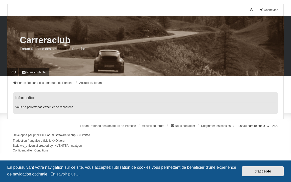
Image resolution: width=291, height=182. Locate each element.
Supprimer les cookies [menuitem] (216, 126)
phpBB (37, 135)
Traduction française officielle (32, 140)
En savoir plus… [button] (65, 174)
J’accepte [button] (263, 171)
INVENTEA (61, 145)
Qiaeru (59, 140)
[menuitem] (34, 72)
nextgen (76, 145)
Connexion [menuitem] (268, 10)
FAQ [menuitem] (13, 72)
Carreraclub (45, 40)
